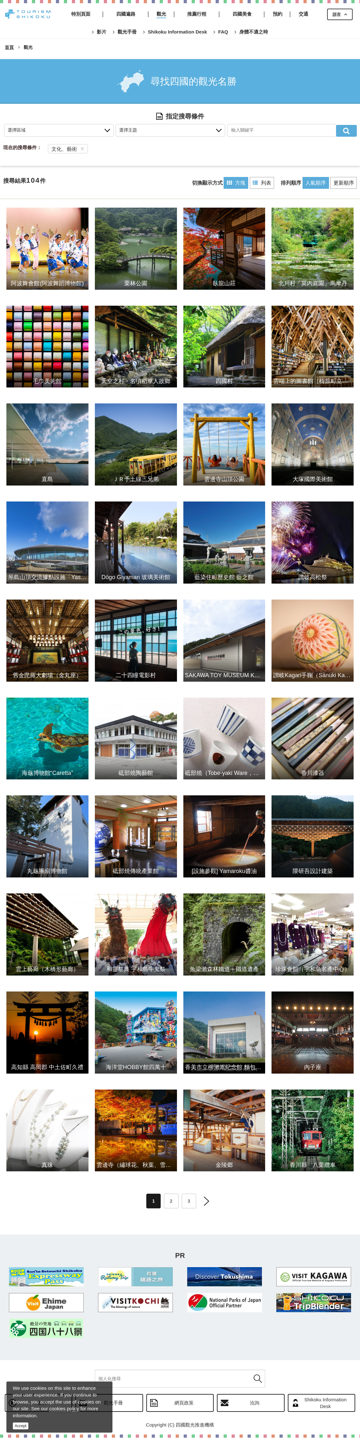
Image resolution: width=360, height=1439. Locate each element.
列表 (259, 183)
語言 (337, 14)
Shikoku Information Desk (325, 1404)
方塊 (232, 183)
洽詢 (254, 1404)
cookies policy (64, 1408)
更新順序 (343, 183)
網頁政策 (184, 1404)
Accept (21, 1426)
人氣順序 (314, 183)
